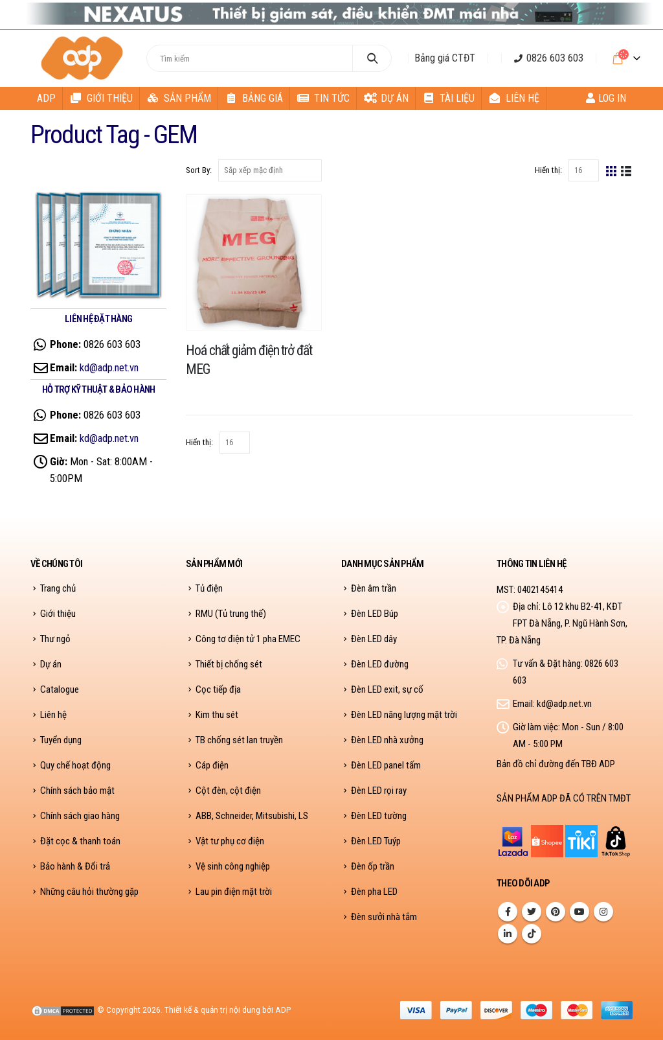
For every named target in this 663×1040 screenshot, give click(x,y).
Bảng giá (254, 98)
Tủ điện (209, 588)
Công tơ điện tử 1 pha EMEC (248, 639)
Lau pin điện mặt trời (234, 891)
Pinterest (555, 911)
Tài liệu (449, 98)
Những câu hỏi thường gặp (89, 891)
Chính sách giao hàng (80, 816)
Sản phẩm (179, 98)
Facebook (507, 911)
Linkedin (507, 933)
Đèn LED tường (379, 816)
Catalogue (59, 689)
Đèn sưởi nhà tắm (384, 917)
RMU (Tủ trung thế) (231, 613)
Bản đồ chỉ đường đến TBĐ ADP (556, 764)
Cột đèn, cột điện (228, 790)
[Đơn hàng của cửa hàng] (270, 170)
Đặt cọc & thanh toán (80, 841)
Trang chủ (58, 588)
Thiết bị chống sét (229, 664)
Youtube (579, 911)
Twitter (531, 911)
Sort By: (199, 170)
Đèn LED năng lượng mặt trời (404, 715)
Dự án (386, 98)
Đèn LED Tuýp (376, 841)
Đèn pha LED (374, 891)
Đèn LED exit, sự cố (387, 689)
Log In (606, 98)
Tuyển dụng (61, 740)
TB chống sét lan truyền (239, 740)
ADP (46, 98)
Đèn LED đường (380, 664)
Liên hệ (514, 98)
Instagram (603, 911)
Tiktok (531, 933)
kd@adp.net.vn (109, 367)
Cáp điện (212, 765)
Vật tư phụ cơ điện (230, 841)
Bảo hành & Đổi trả (75, 866)
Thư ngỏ (55, 639)
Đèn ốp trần (372, 866)
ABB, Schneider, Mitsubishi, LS (252, 816)
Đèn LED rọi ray (379, 790)
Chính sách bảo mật (77, 790)
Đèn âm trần (373, 588)
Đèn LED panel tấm (386, 765)
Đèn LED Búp (374, 613)
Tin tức (323, 98)
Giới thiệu (101, 98)
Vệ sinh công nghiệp (233, 866)
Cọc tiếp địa (218, 689)
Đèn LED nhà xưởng (387, 740)
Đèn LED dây (374, 639)
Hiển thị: (548, 170)
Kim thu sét (217, 715)
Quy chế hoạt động (75, 765)
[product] (253, 262)
